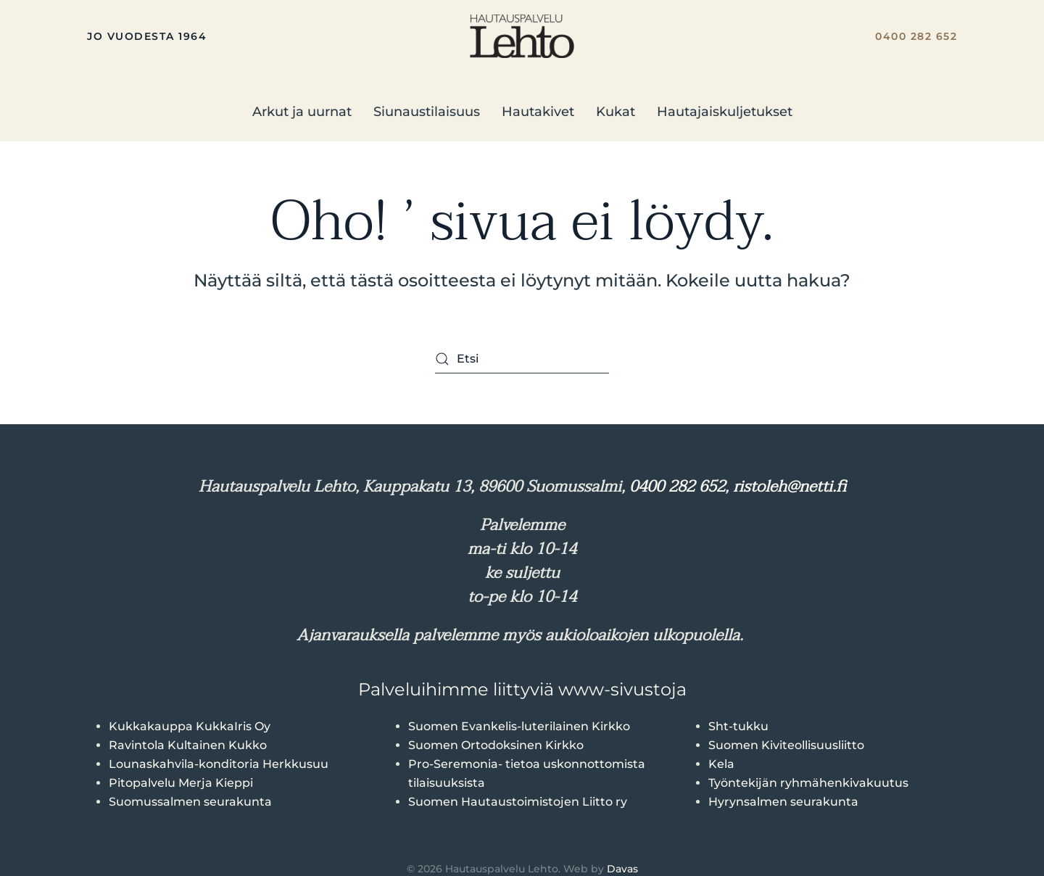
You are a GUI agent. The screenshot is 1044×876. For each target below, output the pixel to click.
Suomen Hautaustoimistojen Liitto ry (517, 802)
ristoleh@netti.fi (789, 486)
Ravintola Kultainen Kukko (188, 745)
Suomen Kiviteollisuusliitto (786, 745)
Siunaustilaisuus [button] (426, 112)
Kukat (615, 112)
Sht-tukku (738, 726)
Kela (721, 764)
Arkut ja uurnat (302, 112)
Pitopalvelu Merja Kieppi (181, 783)
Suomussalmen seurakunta (190, 802)
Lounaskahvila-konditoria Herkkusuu (218, 764)
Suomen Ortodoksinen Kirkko (496, 745)
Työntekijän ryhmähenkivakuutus (808, 783)
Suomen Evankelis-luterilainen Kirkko (519, 726)
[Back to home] (522, 36)
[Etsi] (522, 358)
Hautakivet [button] (538, 112)
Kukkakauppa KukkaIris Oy (189, 726)
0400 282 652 (916, 36)
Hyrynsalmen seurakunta (783, 802)
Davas (622, 868)
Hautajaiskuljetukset (724, 112)
